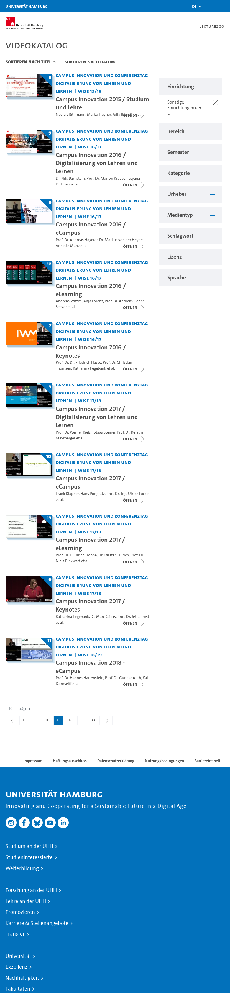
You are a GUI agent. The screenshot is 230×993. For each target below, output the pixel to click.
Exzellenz (16, 967)
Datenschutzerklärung (115, 761)
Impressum (33, 761)
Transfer (15, 934)
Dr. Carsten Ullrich (113, 555)
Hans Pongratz (92, 493)
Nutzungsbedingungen (164, 761)
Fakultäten (18, 988)
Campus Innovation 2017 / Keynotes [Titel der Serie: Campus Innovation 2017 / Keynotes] (90, 605)
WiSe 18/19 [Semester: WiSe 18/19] (90, 654)
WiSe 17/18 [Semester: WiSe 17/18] (89, 400)
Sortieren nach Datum (90, 61)
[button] (194, 6)
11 (60, 721)
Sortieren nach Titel (28, 61)
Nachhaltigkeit (22, 978)
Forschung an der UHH (31, 890)
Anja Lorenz (93, 301)
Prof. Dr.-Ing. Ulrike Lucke (127, 493)
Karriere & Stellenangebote (37, 923)
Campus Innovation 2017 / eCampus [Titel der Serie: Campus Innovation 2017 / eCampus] (90, 482)
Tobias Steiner (103, 432)
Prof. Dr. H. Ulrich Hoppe (76, 555)
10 (47, 721)
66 (95, 721)
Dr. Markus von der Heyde (121, 240)
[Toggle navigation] (223, 6)
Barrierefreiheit (207, 761)
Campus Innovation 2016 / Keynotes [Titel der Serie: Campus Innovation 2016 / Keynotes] (91, 351)
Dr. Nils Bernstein (70, 178)
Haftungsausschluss (70, 761)
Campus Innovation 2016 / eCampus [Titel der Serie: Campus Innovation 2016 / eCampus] (91, 228)
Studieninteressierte (29, 857)
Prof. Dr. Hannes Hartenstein (79, 677)
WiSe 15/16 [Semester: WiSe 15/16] (89, 90)
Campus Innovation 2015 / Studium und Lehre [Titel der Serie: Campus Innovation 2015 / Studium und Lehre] (102, 103)
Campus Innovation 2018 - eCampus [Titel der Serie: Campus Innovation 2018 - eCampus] (90, 666)
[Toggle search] (209, 6)
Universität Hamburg (26, 6)
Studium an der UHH (29, 846)
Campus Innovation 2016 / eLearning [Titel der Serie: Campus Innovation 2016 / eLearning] (91, 290)
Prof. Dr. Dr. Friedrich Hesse (78, 362)
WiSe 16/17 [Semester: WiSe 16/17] (89, 146)
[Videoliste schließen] (134, 115)
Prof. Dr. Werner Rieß (73, 432)
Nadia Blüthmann (70, 114)
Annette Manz (68, 245)
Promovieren (20, 912)
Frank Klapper (67, 493)
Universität (18, 956)
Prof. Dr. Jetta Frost (133, 616)
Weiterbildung (22, 868)
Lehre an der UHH (26, 901)
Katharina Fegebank (89, 368)
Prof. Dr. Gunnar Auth (123, 677)
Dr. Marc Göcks (103, 616)
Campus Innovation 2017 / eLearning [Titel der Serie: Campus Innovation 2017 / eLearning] (90, 543)
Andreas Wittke (69, 301)
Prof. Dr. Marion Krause (105, 178)
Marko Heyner (99, 114)
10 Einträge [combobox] (20, 708)
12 (71, 721)
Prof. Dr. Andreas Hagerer (77, 240)
